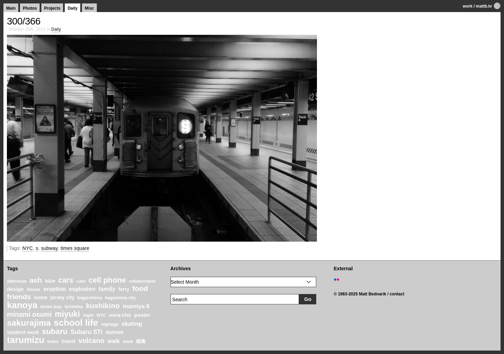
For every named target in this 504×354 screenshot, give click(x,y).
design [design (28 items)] (15, 289)
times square (75, 248)
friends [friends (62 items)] (19, 297)
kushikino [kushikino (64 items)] (103, 306)
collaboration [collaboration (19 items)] (142, 281)
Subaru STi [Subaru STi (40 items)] (87, 331)
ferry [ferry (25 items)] (124, 289)
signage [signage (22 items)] (109, 324)
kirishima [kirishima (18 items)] (74, 306)
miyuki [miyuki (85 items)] (67, 314)
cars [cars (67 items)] (65, 280)
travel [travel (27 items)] (68, 341)
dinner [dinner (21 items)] (34, 289)
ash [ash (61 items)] (36, 280)
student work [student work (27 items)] (23, 332)
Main (11, 8)
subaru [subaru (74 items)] (55, 331)
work (467, 6)
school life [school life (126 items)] (76, 322)
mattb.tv (484, 6)
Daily (73, 8)
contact (397, 294)
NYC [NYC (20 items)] (101, 315)
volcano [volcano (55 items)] (91, 340)
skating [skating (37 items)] (132, 324)
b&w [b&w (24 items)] (50, 281)
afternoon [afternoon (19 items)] (17, 281)
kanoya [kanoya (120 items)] (22, 305)
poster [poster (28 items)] (142, 315)
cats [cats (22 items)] (81, 281)
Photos (30, 8)
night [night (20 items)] (88, 315)
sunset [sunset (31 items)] (114, 332)
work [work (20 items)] (128, 341)
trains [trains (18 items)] (53, 341)
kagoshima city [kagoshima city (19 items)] (120, 297)
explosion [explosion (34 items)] (82, 289)
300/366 (23, 21)
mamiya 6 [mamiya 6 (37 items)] (136, 306)
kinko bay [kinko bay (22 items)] (51, 306)
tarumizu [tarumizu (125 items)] (25, 340)
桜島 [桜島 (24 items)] (141, 341)
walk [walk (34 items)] (113, 341)
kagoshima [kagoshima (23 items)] (90, 297)
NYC (27, 248)
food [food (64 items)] (140, 288)
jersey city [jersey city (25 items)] (62, 297)
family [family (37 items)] (106, 289)
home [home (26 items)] (41, 297)
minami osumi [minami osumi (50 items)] (29, 314)
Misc (89, 8)
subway (49, 248)
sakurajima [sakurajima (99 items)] (29, 322)
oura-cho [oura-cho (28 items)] (120, 315)
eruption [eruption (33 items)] (54, 289)
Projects (52, 8)
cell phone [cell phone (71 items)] (107, 280)
